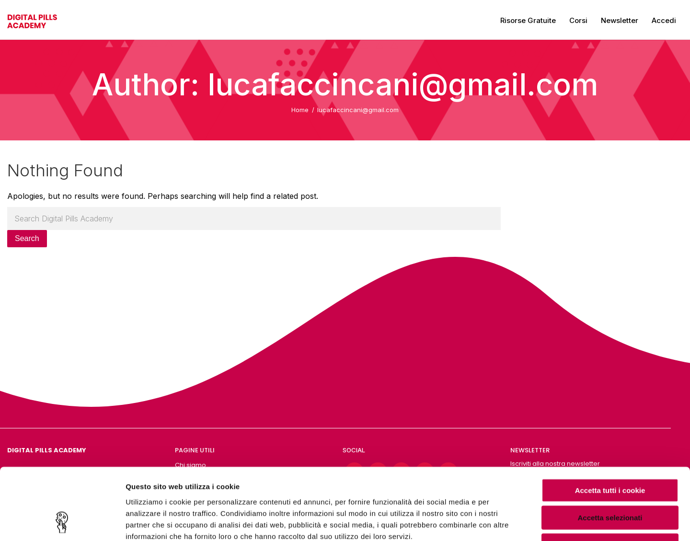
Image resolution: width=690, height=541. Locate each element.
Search (27, 238)
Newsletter (619, 20)
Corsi (578, 20)
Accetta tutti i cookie (610, 425)
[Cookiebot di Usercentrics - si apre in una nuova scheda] (62, 522)
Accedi (664, 20)
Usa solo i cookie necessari (610, 480)
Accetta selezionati (609, 453)
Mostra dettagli (504, 522)
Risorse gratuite (528, 20)
